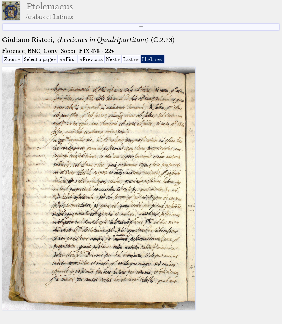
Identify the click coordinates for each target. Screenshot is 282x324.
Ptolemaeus (49, 10)
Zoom (11, 59)
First (71, 59)
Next (111, 59)
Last (128, 59)
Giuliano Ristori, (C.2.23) (88, 39)
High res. (152, 59)
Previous (93, 59)
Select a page (38, 59)
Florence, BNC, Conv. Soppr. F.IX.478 (51, 51)
